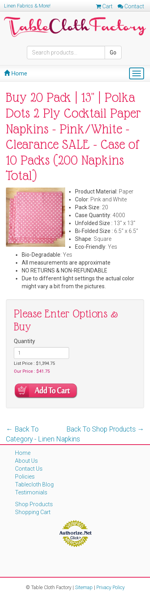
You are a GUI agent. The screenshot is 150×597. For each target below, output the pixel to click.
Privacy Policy (110, 587)
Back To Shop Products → (105, 429)
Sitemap (84, 587)
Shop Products (34, 504)
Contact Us (29, 469)
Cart (104, 6)
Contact (131, 6)
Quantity (24, 341)
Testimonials (31, 492)
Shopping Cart (33, 512)
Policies (25, 476)
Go (113, 52)
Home (15, 73)
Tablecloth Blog (34, 484)
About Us (26, 461)
